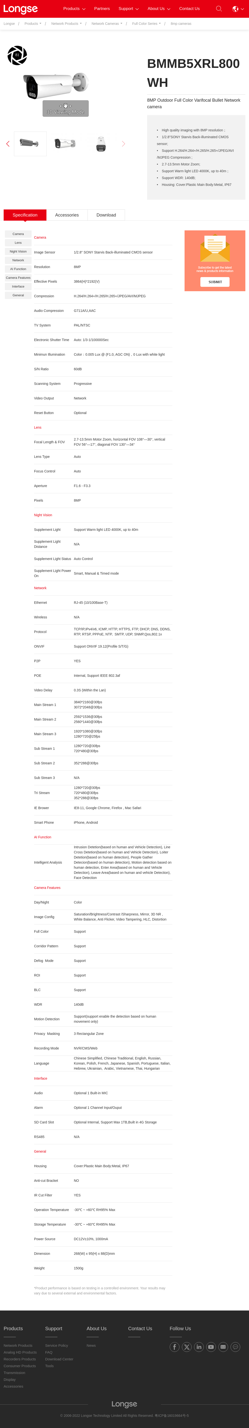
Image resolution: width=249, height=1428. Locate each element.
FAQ (49, 1352)
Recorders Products (20, 1359)
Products (74, 8)
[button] (238, 9)
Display (10, 1379)
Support (129, 8)
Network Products (18, 1345)
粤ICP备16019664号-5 (172, 1416)
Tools (49, 1366)
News (91, 1345)
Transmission (14, 1373)
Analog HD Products (20, 1352)
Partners (102, 8)
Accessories (13, 1386)
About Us (159, 8)
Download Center (59, 1359)
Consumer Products (20, 1366)
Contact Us (189, 8)
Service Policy (56, 1345)
